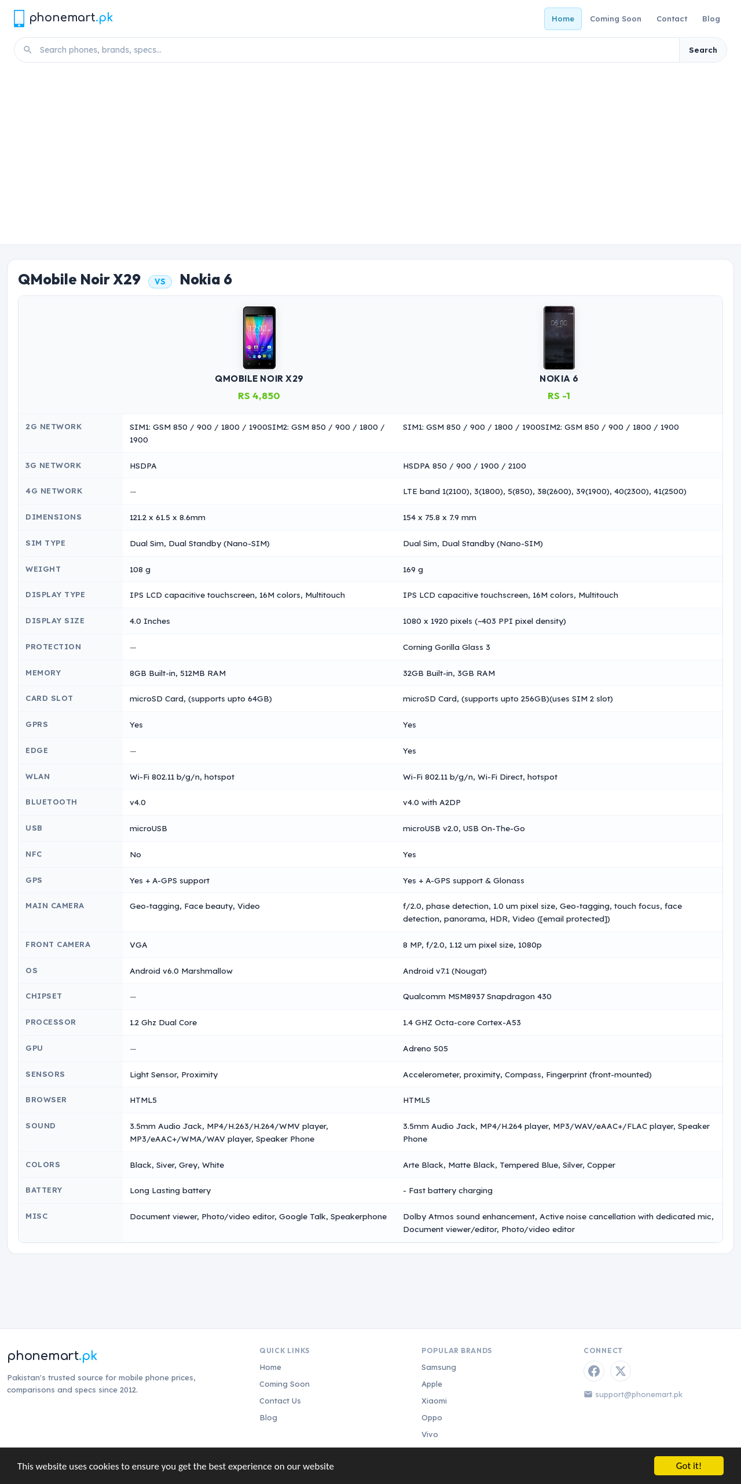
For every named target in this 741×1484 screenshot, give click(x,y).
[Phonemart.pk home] (63, 18)
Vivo (429, 1434)
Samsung (438, 1367)
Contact (671, 18)
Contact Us (280, 1400)
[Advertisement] (370, 157)
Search (703, 49)
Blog (711, 18)
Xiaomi (434, 1400)
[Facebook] (594, 1371)
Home (563, 18)
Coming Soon (615, 18)
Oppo (431, 1417)
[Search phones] (356, 50)
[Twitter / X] (620, 1371)
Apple (431, 1383)
